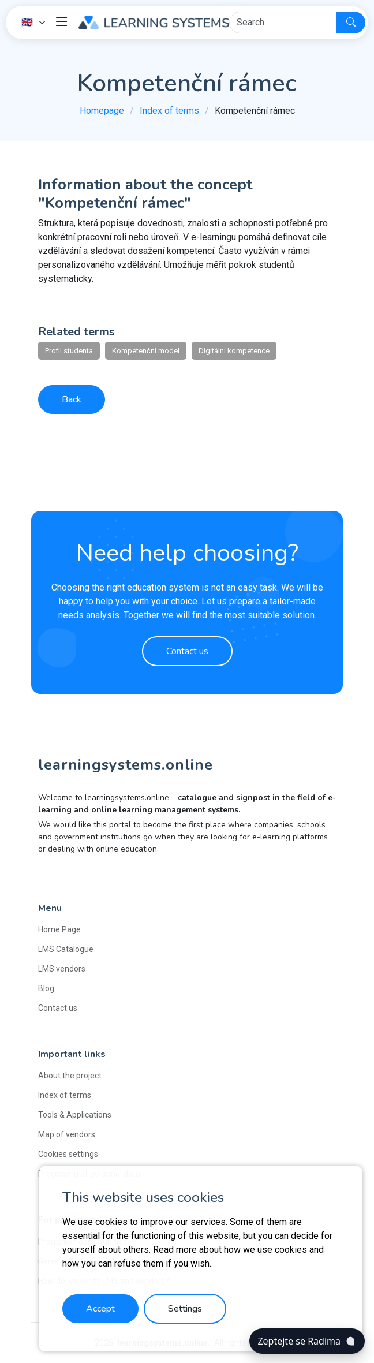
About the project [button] (70, 1075)
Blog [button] (46, 988)
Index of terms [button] (64, 1095)
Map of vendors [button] (66, 1134)
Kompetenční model (145, 350)
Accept (100, 1308)
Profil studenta (69, 350)
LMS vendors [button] (61, 969)
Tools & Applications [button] (74, 1115)
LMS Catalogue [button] (66, 949)
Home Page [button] (59, 929)
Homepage (102, 110)
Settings (185, 1308)
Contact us (187, 651)
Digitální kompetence (234, 350)
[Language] (34, 22)
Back (71, 399)
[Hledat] (283, 22)
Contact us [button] (57, 1008)
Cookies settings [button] (68, 1154)
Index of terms (169, 110)
